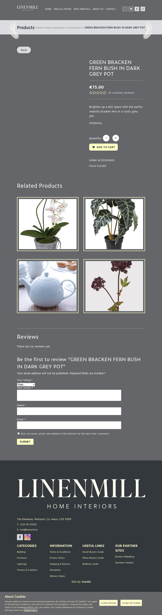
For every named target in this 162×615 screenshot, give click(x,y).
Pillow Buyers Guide (94, 565)
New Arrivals (82, 8)
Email (21, 425)
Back (24, 53)
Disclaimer (56, 577)
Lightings (22, 571)
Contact (111, 8)
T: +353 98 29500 (27, 532)
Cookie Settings (108, 603)
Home (48, 8)
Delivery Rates (58, 583)
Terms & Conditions (61, 559)
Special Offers (62, 8)
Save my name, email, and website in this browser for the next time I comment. (65, 439)
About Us (97, 8)
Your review (25, 394)
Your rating (24, 386)
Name (21, 411)
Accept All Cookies (131, 603)
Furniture (22, 565)
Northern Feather (125, 570)
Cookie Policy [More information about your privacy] (30, 610)
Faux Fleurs (59, 32)
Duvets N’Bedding (125, 564)
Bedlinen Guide (91, 571)
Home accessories (38, 32)
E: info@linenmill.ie (28, 537)
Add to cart (107, 153)
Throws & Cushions (28, 577)
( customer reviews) (122, 96)
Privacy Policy (58, 565)
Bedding (22, 559)
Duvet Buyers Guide (94, 559)
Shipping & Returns (61, 571)
